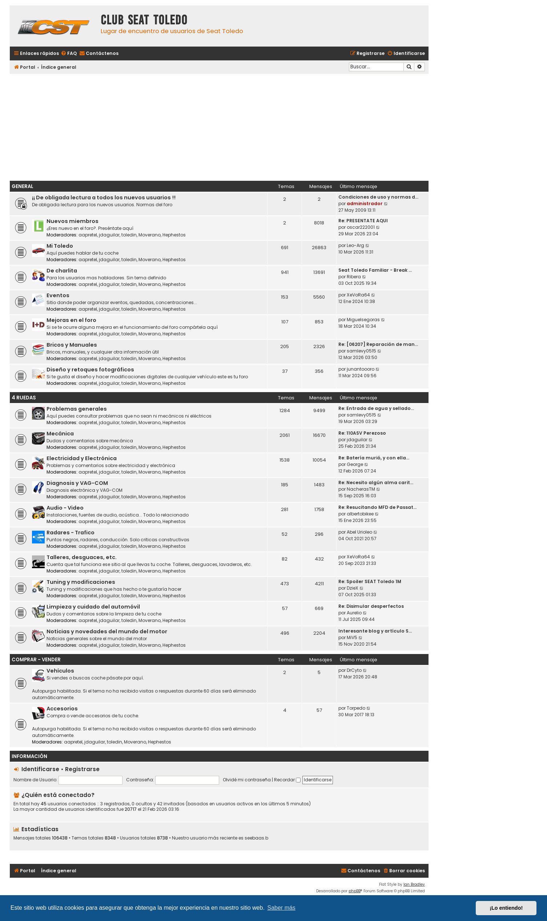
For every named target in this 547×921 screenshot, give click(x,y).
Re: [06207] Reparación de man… (378, 344)
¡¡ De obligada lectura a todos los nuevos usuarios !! (104, 197)
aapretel (88, 235)
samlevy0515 (361, 351)
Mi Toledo (60, 246)
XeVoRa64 (358, 295)
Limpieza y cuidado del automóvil (93, 606)
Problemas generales (77, 408)
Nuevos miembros (72, 221)
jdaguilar (109, 235)
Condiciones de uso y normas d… (378, 197)
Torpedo (356, 708)
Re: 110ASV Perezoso (362, 433)
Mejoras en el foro (71, 320)
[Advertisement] (219, 126)
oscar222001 (361, 227)
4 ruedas (24, 397)
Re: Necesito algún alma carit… (375, 482)
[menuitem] (69, 54)
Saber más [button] (281, 908)
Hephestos (174, 235)
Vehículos (60, 670)
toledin (129, 235)
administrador (365, 203)
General (22, 186)
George (355, 464)
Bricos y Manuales (72, 344)
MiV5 (352, 637)
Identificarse (40, 769)
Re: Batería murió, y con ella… (373, 458)
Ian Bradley (414, 884)
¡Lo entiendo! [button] (506, 908)
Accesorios (62, 708)
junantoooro (360, 369)
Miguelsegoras (363, 319)
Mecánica (60, 433)
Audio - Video (65, 507)
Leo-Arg (355, 245)
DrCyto (354, 670)
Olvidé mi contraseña (247, 780)
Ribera (354, 277)
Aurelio (354, 613)
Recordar (287, 780)
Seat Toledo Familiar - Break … (375, 270)
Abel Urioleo (359, 532)
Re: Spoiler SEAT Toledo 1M (369, 581)
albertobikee (360, 514)
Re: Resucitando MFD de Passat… (377, 507)
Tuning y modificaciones (81, 582)
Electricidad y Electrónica (82, 458)
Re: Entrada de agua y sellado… (376, 408)
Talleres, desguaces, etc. (82, 557)
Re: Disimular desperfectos (371, 606)
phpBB (355, 891)
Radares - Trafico (70, 532)
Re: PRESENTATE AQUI (363, 221)
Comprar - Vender (36, 659)
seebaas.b (256, 838)
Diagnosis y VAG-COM (77, 483)
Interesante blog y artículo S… (375, 631)
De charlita (62, 270)
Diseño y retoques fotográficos (90, 369)
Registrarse (82, 769)
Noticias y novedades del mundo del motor (107, 631)
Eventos (58, 295)
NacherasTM (361, 489)
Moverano (149, 235)
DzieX (352, 588)
